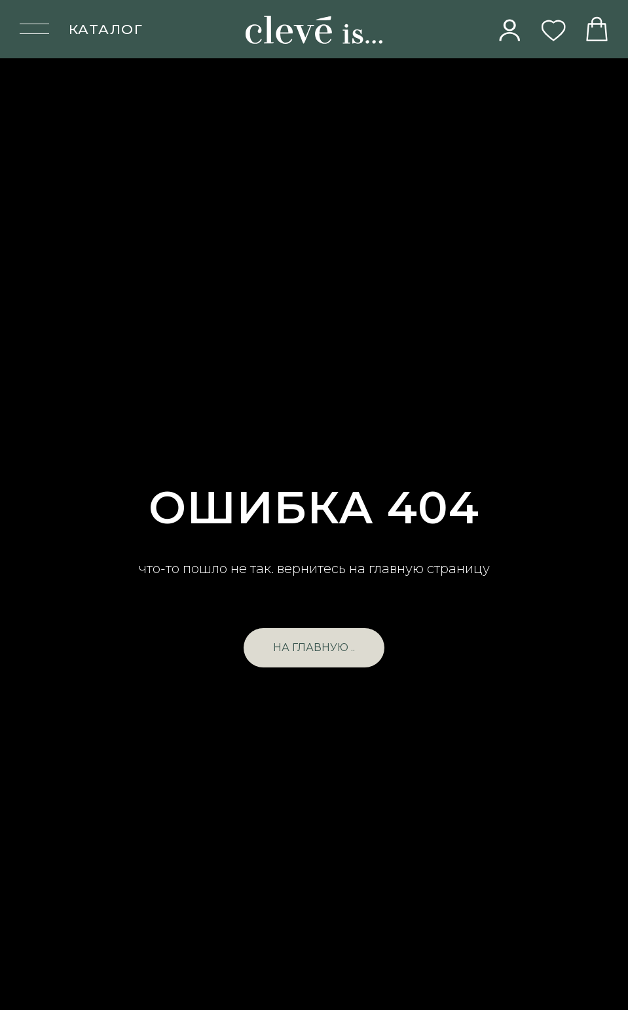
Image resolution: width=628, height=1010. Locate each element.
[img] (510, 30)
